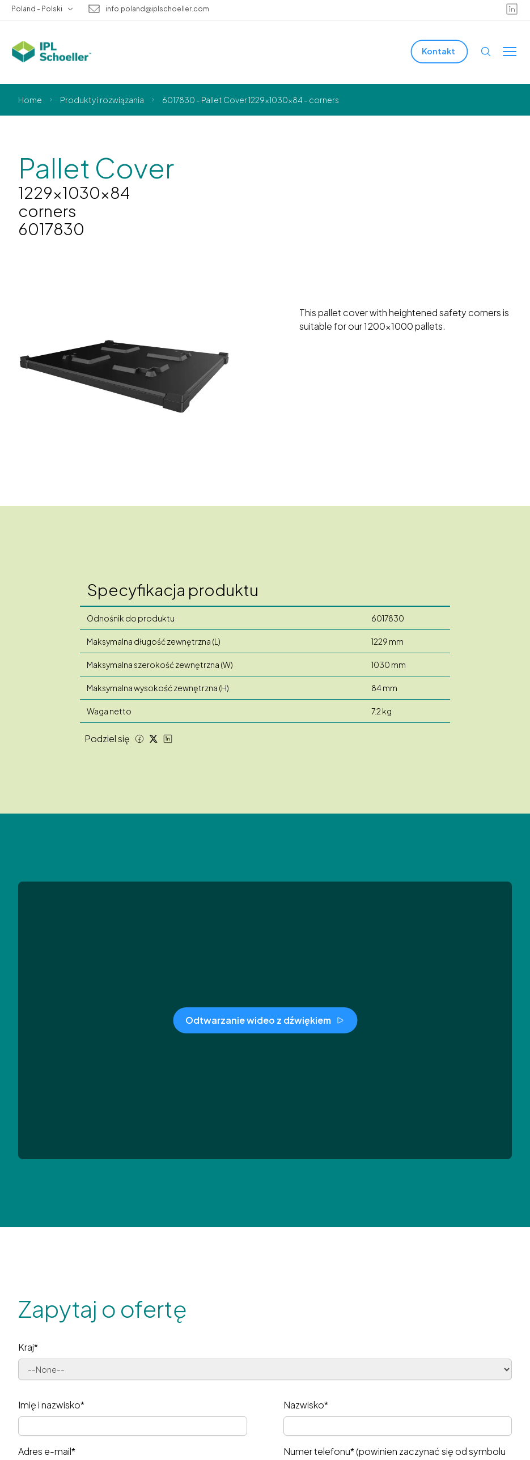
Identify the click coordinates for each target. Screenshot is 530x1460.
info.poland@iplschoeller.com (157, 9)
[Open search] (485, 51)
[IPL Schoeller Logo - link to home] (51, 51)
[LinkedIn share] (168, 739)
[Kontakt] (439, 51)
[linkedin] (512, 9)
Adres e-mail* (46, 1451)
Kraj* (28, 1347)
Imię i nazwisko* (51, 1405)
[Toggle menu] (510, 51)
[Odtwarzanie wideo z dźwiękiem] (265, 1020)
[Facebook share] (139, 739)
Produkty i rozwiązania (102, 100)
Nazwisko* (305, 1405)
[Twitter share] (153, 738)
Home (30, 100)
